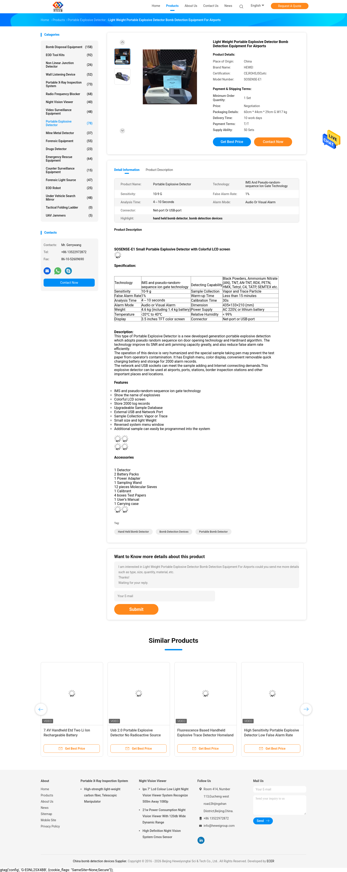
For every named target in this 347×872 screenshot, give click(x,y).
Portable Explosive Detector (69, 123)
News (44, 807)
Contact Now (69, 282)
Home (45, 789)
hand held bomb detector (133, 531)
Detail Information (126, 170)
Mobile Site (48, 820)
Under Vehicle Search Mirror (69, 197)
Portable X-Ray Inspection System (69, 84)
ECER (270, 861)
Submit (136, 609)
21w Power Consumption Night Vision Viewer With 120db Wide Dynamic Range (164, 816)
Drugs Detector (69, 149)
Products (47, 795)
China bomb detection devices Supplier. (100, 861)
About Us (47, 801)
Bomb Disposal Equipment (69, 47)
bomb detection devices (174, 531)
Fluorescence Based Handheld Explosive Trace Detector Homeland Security (205, 735)
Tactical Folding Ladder (69, 207)
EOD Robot (69, 188)
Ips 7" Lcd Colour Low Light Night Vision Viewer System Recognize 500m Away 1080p (166, 795)
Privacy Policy (50, 826)
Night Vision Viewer (69, 102)
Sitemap (46, 814)
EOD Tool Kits (69, 55)
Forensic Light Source (69, 180)
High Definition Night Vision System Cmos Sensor (162, 834)
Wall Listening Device (69, 74)
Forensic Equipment (69, 141)
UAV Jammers (69, 215)
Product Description (159, 170)
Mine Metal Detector (69, 133)
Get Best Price (232, 142)
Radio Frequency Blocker (69, 94)
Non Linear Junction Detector (69, 64)
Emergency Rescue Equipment (69, 158)
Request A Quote (289, 6)
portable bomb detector (213, 531)
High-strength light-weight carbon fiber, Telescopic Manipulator (102, 795)
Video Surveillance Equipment (69, 111)
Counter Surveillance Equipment (69, 170)
